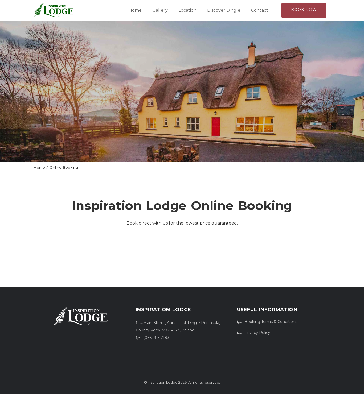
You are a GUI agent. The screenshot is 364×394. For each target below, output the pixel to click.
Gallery (160, 10)
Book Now (304, 9)
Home (135, 10)
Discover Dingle (223, 10)
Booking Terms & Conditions (267, 321)
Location (187, 10)
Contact (259, 10)
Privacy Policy (254, 332)
